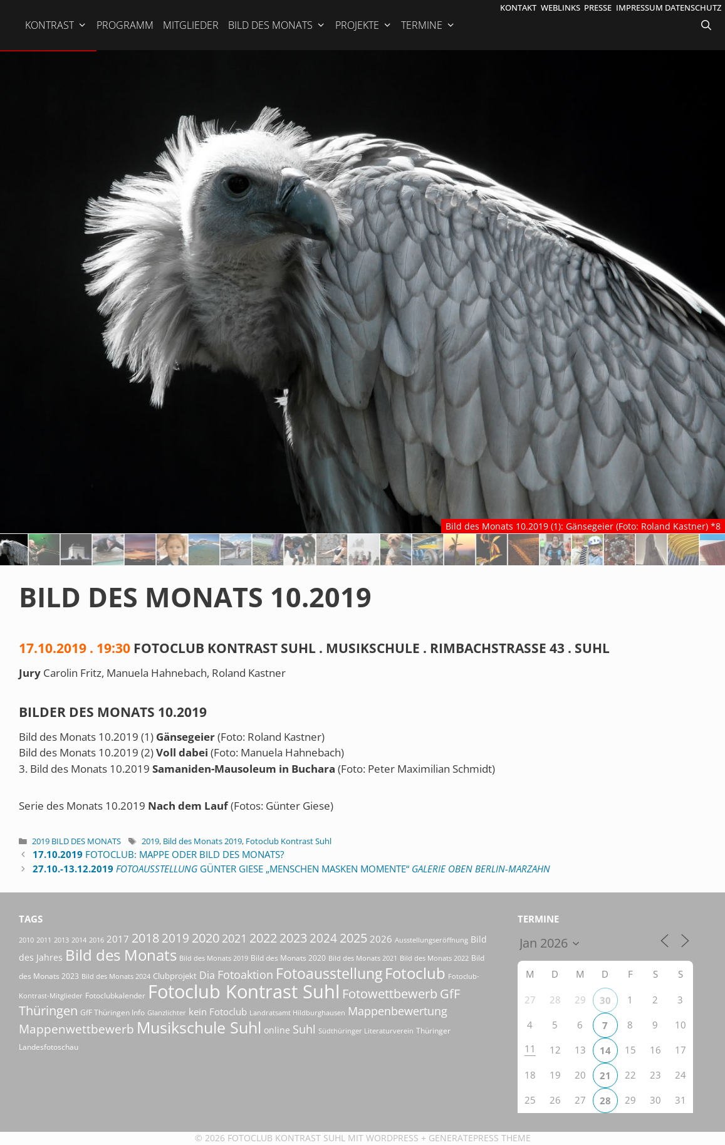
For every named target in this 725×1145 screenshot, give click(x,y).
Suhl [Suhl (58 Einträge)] (304, 1029)
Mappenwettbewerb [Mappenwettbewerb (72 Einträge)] (76, 1028)
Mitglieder (191, 25)
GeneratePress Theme (480, 1138)
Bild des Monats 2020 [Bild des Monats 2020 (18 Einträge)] (288, 958)
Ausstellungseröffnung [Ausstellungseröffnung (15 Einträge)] (431, 940)
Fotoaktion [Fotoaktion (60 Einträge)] (245, 974)
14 (605, 1050)
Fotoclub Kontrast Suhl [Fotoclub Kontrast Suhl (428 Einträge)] (244, 991)
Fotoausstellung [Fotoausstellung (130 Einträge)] (329, 973)
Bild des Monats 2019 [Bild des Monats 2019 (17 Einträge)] (213, 958)
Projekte (363, 25)
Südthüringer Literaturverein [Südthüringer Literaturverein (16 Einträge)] (366, 1030)
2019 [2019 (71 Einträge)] (175, 937)
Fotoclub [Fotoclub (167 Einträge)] (415, 973)
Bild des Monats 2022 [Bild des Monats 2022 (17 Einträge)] (434, 958)
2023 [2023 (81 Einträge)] (293, 937)
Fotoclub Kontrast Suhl (288, 841)
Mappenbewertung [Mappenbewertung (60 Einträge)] (397, 1010)
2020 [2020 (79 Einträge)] (205, 937)
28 (605, 1100)
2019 (150, 841)
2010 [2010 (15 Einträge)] (26, 940)
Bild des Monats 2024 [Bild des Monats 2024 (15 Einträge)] (115, 976)
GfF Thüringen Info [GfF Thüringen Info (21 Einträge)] (112, 1012)
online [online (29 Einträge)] (277, 1030)
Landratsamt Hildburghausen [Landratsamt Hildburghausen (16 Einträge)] (297, 1012)
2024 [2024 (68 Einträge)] (323, 938)
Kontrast (56, 25)
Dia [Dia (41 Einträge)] (207, 975)
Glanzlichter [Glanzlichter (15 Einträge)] (166, 1012)
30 (605, 1000)
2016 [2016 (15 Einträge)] (96, 940)
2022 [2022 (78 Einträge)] (263, 937)
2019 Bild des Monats (76, 841)
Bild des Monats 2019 (202, 841)
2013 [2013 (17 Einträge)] (61, 939)
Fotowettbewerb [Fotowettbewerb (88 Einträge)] (389, 993)
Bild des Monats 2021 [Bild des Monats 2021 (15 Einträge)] (362, 958)
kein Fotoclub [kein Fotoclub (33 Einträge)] (218, 1011)
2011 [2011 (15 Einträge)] (43, 940)
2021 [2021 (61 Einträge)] (234, 938)
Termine (428, 25)
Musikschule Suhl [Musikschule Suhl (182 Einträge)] (199, 1027)
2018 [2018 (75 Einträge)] (145, 937)
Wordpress (392, 1138)
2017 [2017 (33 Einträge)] (118, 939)
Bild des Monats (277, 25)
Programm (125, 25)
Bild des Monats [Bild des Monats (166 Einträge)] (121, 954)
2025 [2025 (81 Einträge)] (353, 937)
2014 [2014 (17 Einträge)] (78, 939)
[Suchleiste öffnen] (707, 25)
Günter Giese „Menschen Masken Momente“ (291, 868)
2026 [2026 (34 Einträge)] (381, 939)
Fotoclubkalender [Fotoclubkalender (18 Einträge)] (115, 995)
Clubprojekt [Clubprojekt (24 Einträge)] (175, 975)
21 (605, 1075)
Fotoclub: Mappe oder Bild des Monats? (158, 854)
